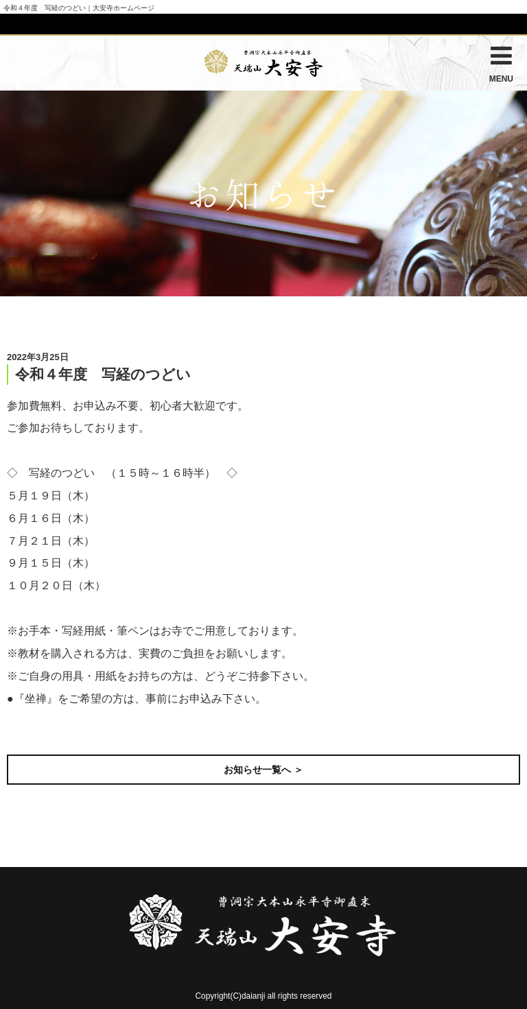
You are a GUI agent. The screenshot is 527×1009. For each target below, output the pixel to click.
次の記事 (494, 730)
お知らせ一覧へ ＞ (263, 769)
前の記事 (33, 730)
